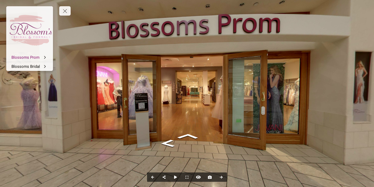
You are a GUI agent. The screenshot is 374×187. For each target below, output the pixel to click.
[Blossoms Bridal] (29, 66)
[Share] (164, 177)
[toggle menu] (65, 11)
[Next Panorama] (221, 177)
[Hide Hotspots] (198, 177)
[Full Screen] (187, 177)
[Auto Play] (175, 177)
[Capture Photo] (210, 177)
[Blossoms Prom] (29, 57)
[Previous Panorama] (152, 177)
